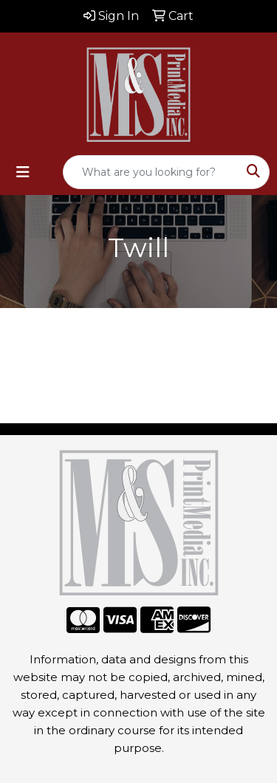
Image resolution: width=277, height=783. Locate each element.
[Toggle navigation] (22, 172)
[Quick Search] (151, 172)
